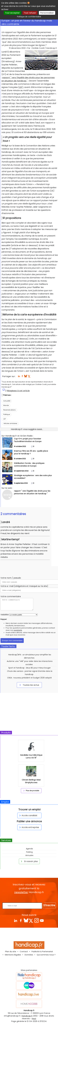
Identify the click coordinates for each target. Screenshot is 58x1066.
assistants (18, 630)
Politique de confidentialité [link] (29, 16)
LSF (20, 87)
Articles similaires (10, 423)
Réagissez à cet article (18, 390)
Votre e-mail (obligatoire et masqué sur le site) (24, 586)
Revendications (9, 410)
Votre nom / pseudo (11, 577)
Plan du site (10, 951)
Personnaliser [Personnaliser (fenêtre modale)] (47, 12)
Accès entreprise (28, 827)
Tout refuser (30, 12)
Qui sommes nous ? (46, 954)
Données (29, 954)
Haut (34, 1018)
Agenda (29, 848)
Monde (6, 405)
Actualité (6, 401)
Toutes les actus (29, 684)
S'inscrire (49, 905)
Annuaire (29, 855)
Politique (6, 414)
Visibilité (5, 614)
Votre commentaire (11, 596)
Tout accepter (12, 12)
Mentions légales (13, 954)
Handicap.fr (27, 1016)
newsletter (21, 892)
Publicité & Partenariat (42, 951)
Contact (24, 951)
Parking (29, 852)
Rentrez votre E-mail (29, 898)
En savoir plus (29, 861)
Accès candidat (27, 815)
